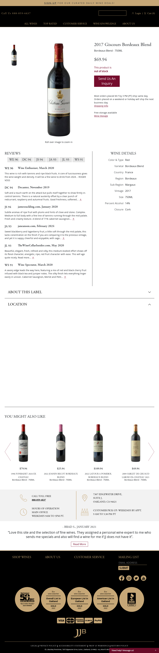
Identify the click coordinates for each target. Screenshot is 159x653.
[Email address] (132, 563)
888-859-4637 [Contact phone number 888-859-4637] (39, 500)
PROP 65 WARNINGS (99, 646)
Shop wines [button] (21, 557)
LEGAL (34, 646)
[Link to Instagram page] (129, 578)
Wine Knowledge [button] (104, 23)
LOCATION (17, 304)
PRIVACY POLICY (47, 646)
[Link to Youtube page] (143, 578)
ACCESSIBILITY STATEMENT (73, 646)
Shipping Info (101, 105)
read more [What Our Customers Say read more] (79, 544)
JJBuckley (60, 13)
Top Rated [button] (50, 23)
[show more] (80, 199)
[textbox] (112, 13)
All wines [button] (30, 23)
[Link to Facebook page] (121, 578)
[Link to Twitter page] (136, 578)
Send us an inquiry (107, 81)
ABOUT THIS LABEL (25, 292)
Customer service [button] (75, 23)
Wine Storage (101, 115)
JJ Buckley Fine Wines (53, 649)
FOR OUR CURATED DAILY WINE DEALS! (79, 3)
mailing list (128, 557)
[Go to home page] (79, 632)
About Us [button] (128, 23)
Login (138, 13)
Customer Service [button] (89, 557)
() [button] (151, 13)
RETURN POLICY (119, 646)
